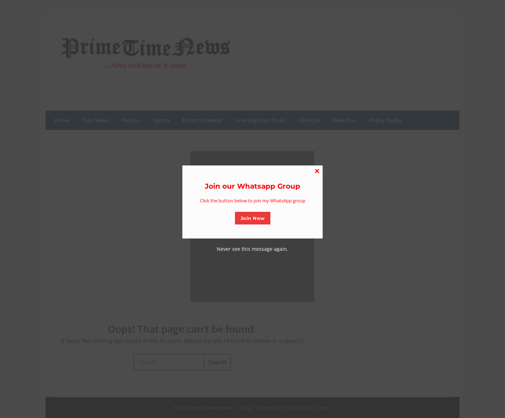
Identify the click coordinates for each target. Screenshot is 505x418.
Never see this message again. (252, 249)
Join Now (253, 218)
